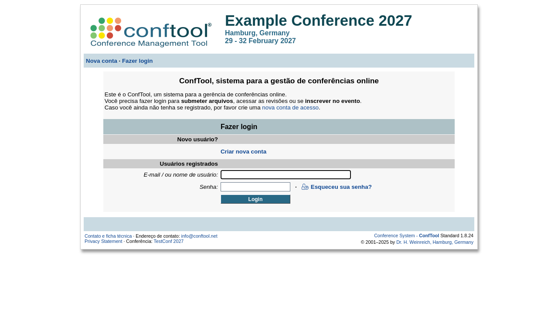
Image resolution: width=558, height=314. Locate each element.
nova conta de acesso (290, 107)
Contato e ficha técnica (108, 236)
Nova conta (101, 61)
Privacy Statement (103, 241)
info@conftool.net (199, 236)
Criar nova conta (243, 151)
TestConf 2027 (169, 241)
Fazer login (137, 61)
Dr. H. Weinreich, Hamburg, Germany (434, 242)
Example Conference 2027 (318, 20)
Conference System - (406, 235)
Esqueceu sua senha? (337, 187)
